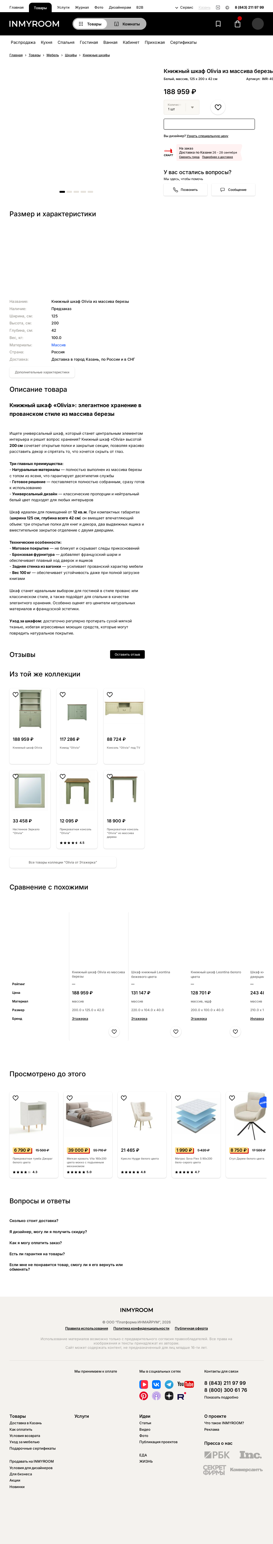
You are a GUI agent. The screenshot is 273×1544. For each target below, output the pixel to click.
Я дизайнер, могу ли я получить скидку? (48, 1231)
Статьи (145, 1423)
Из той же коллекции (44, 674)
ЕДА (143, 1455)
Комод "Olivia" (70, 747)
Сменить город (189, 156)
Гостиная (89, 42)
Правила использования (86, 1328)
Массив (58, 345)
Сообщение (237, 190)
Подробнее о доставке (217, 156)
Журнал (82, 7)
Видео (144, 1429)
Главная (16, 7)
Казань (204, 7)
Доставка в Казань (25, 1423)
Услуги (63, 7)
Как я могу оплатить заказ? (35, 1242)
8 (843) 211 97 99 (249, 7)
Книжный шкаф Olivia (27, 747)
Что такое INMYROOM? (224, 1423)
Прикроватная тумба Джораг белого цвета (32, 1160)
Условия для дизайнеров (30, 1468)
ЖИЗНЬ (146, 1461)
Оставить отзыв (127, 654)
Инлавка (257, 1019)
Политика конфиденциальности (141, 1328)
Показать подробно (221, 1397)
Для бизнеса (20, 1474)
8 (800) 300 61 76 (225, 1390)
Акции (14, 1480)
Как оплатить (20, 1429)
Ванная (110, 42)
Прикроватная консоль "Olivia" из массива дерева (123, 833)
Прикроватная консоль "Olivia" (75, 831)
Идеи (144, 1416)
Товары (40, 8)
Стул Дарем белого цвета (246, 1158)
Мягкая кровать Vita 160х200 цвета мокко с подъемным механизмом (86, 1162)
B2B (139, 7)
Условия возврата (24, 1435)
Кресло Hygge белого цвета (140, 1158)
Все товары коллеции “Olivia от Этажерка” (63, 862)
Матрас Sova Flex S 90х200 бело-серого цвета (193, 1160)
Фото (98, 7)
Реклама (211, 1429)
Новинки (17, 1487)
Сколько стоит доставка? (33, 1220)
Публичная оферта (191, 1328)
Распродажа (23, 42)
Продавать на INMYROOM (31, 1461)
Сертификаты (183, 42)
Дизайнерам (120, 7)
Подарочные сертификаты (32, 1448)
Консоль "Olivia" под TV (123, 747)
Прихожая (155, 42)
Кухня (46, 42)
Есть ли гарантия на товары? (37, 1253)
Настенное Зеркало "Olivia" (26, 831)
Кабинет (131, 42)
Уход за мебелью (24, 1442)
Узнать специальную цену (207, 136)
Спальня (66, 42)
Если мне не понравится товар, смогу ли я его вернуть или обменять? (66, 1266)
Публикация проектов (158, 1442)
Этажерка (80, 1019)
